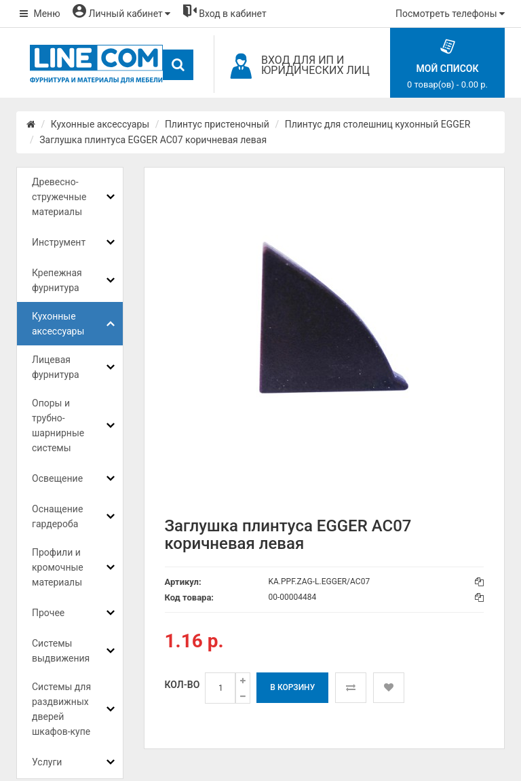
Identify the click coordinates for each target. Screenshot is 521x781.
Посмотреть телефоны (450, 13)
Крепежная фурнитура (57, 280)
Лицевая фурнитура (55, 367)
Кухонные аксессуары (100, 124)
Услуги (47, 762)
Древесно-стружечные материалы (59, 196)
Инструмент (58, 242)
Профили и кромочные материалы (57, 567)
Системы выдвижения (61, 651)
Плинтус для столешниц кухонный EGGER (378, 124)
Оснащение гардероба (57, 516)
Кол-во (182, 684)
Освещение (57, 478)
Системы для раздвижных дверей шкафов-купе (61, 709)
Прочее (48, 612)
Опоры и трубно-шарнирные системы (58, 425)
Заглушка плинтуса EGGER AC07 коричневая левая (153, 139)
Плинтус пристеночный (217, 124)
